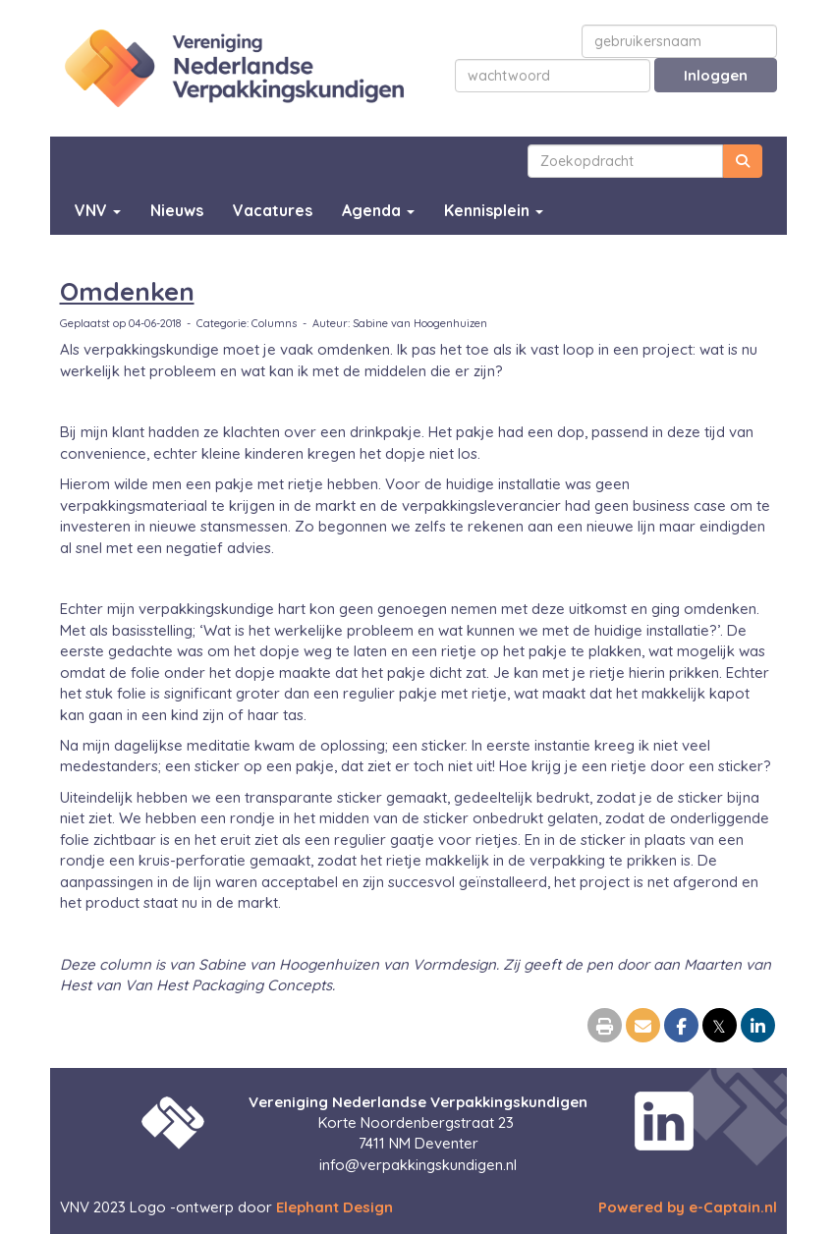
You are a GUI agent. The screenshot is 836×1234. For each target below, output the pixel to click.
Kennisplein (493, 210)
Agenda (378, 210)
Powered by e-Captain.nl (687, 1207)
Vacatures (272, 210)
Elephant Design (334, 1207)
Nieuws (176, 210)
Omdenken (127, 291)
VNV (98, 210)
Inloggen (716, 75)
